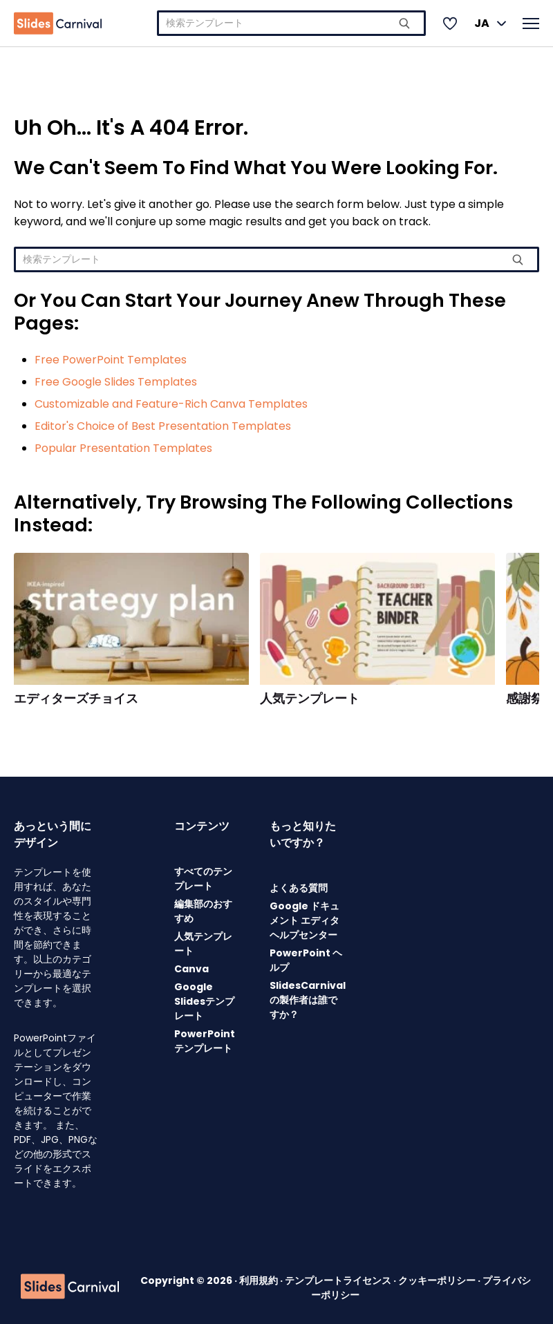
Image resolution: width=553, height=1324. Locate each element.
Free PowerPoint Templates (111, 360)
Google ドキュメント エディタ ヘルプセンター (304, 920)
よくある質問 (299, 888)
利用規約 (259, 1280)
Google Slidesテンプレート (204, 1001)
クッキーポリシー (438, 1280)
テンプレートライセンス (339, 1280)
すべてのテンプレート (203, 878)
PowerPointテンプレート (204, 1041)
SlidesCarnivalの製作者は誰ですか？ (308, 999)
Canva (191, 969)
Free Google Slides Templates (116, 382)
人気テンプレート (309, 698)
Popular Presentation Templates (123, 448)
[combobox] (291, 23)
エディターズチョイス (76, 698)
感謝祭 (524, 698)
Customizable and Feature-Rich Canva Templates (171, 404)
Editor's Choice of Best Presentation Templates (163, 426)
